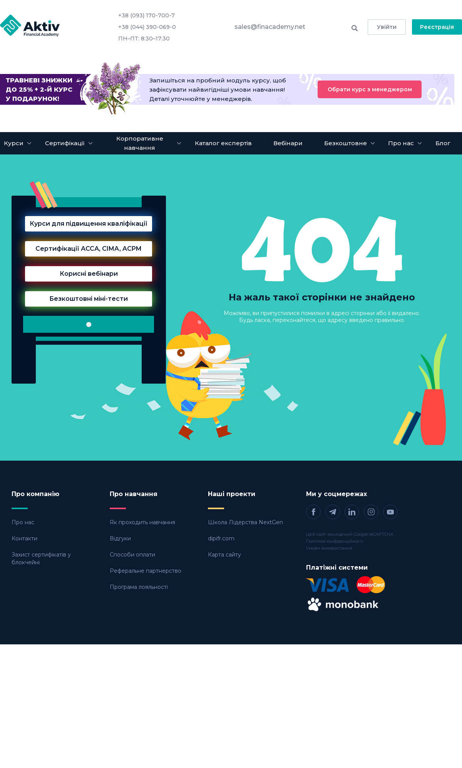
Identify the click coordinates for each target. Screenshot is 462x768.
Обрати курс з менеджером (370, 89)
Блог (442, 143)
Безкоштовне (345, 143)
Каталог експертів (223, 143)
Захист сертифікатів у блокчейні (41, 558)
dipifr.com (221, 538)
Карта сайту (224, 554)
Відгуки (120, 538)
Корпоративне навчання (139, 143)
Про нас (23, 522)
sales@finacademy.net (269, 26)
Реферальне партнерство (145, 570)
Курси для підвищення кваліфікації (88, 223)
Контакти (24, 538)
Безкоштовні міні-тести (88, 298)
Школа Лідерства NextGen (245, 522)
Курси (13, 143)
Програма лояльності (139, 587)
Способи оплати (132, 554)
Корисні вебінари (89, 273)
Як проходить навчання (142, 522)
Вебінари (288, 143)
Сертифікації (65, 143)
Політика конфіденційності (334, 541)
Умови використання (329, 548)
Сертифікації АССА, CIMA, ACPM (88, 248)
